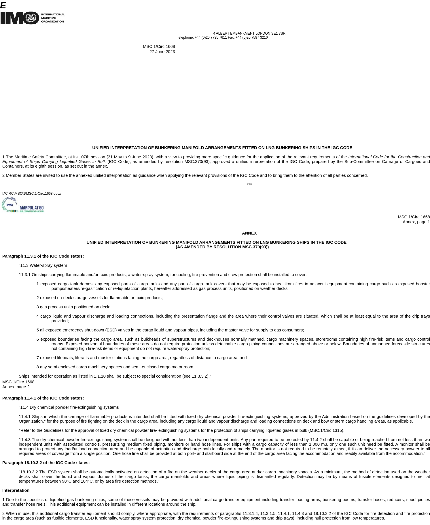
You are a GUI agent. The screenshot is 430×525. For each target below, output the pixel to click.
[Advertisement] (215, 102)
